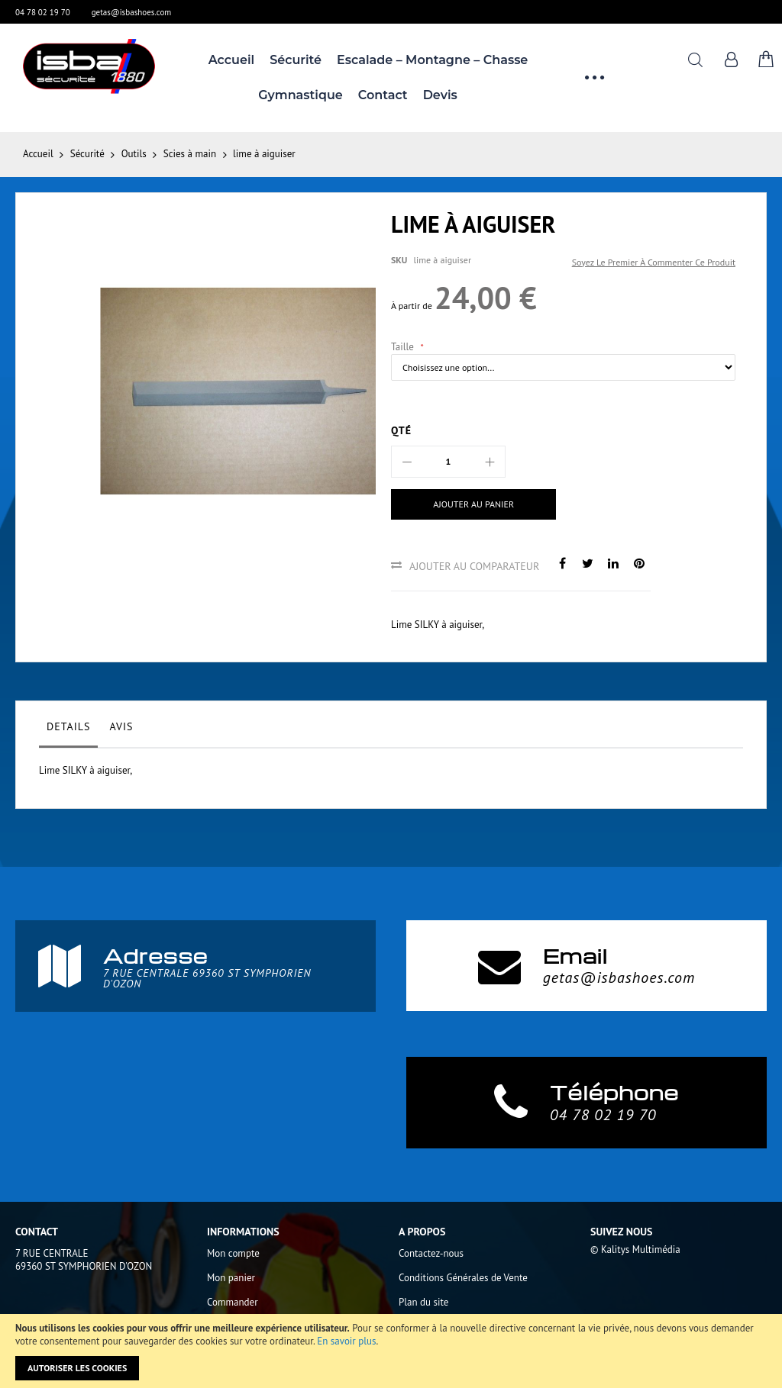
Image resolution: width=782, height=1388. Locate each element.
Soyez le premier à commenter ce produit (653, 262)
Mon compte (233, 1253)
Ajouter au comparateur (474, 566)
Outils (134, 153)
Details (68, 726)
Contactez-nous (431, 1253)
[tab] (68, 730)
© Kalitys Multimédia (635, 1249)
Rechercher (695, 60)
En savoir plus (346, 1341)
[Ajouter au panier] (471, 504)
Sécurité (87, 153)
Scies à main (189, 153)
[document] (391, 1351)
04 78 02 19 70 (42, 12)
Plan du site (423, 1302)
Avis (121, 726)
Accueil (38, 153)
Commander (232, 1302)
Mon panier (231, 1277)
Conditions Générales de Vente (463, 1277)
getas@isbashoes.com (132, 12)
